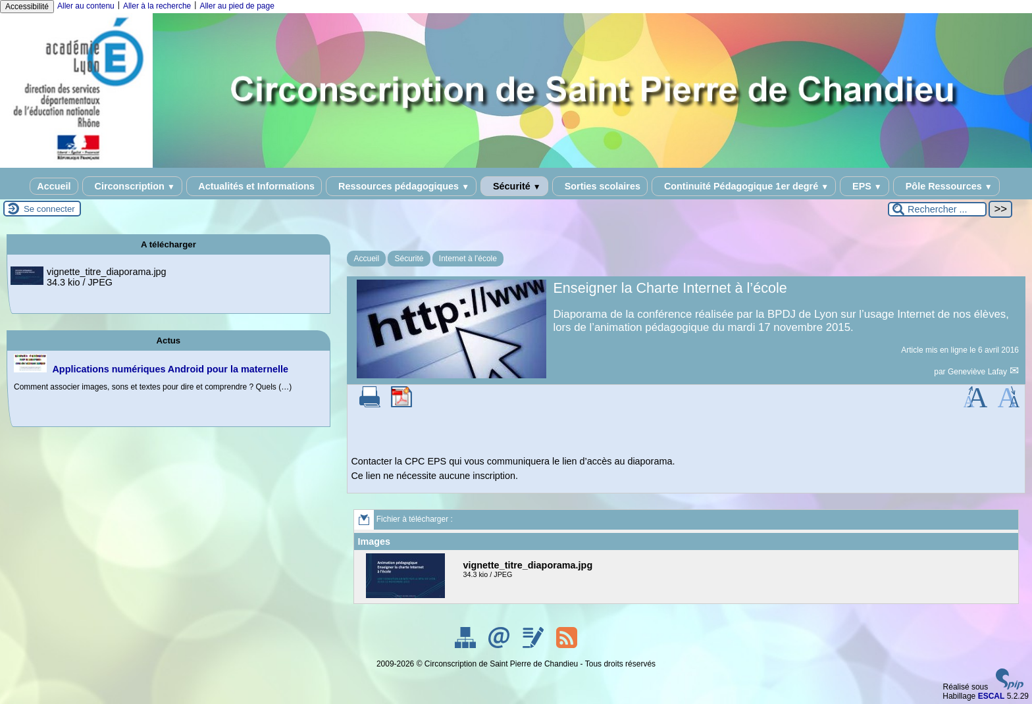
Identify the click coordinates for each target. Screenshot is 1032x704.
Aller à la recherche (157, 6)
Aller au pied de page (236, 6)
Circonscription (132, 186)
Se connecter (49, 209)
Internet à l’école (468, 258)
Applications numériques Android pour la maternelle (170, 369)
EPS (864, 186)
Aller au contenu (86, 6)
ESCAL (991, 696)
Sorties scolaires (599, 186)
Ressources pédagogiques (401, 186)
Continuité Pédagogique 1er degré (744, 186)
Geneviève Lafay (978, 371)
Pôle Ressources (946, 186)
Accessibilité (27, 6)
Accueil (53, 186)
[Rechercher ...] (937, 209)
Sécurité (514, 186)
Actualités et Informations (254, 186)
